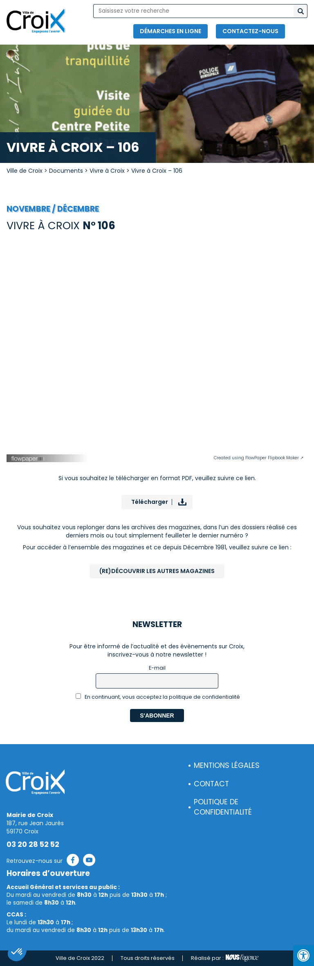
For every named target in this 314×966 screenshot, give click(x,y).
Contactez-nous (250, 31)
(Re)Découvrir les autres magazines (157, 571)
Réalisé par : (224, 958)
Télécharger (149, 502)
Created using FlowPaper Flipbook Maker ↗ (258, 458)
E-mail (157, 667)
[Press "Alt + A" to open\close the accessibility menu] (303, 955)
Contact (211, 784)
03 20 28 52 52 (33, 844)
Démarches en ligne (170, 31)
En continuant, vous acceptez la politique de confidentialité (158, 696)
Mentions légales (227, 765)
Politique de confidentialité (223, 807)
